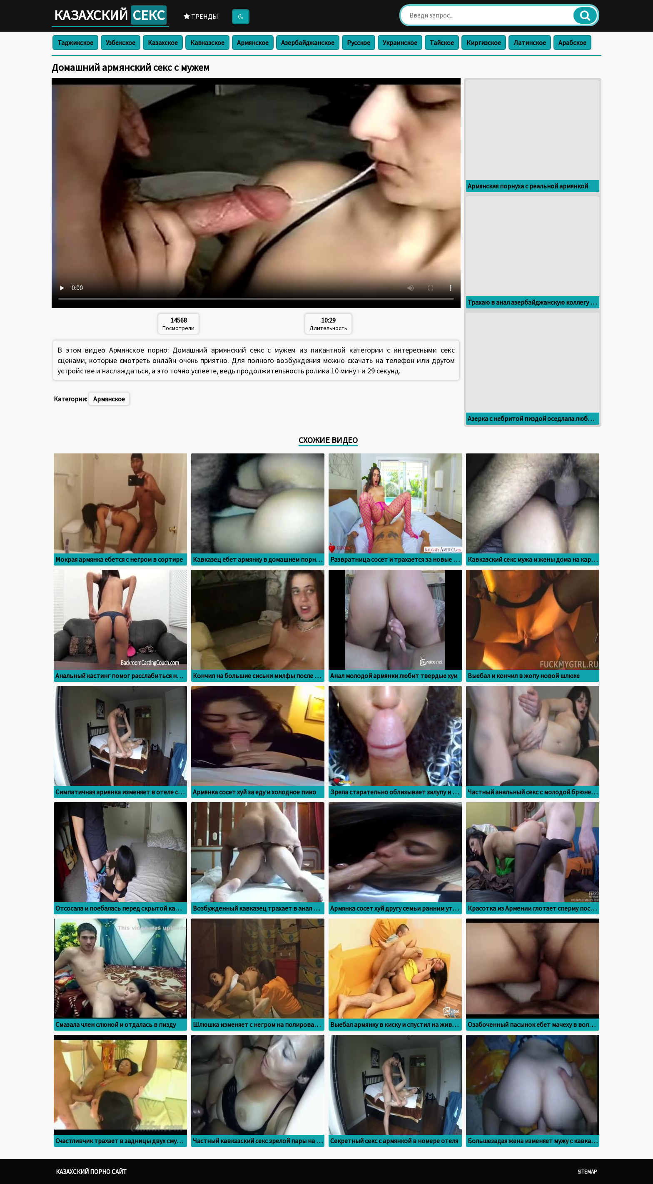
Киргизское (483, 42)
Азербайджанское (307, 42)
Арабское (572, 42)
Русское (358, 42)
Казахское (163, 42)
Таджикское (75, 42)
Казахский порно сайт (91, 1172)
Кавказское (207, 42)
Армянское (253, 42)
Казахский (110, 15)
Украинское (400, 42)
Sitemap (587, 1171)
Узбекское (120, 42)
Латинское (529, 42)
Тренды (201, 16)
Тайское (442, 42)
